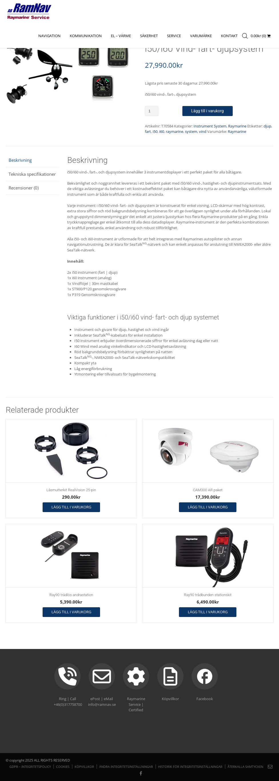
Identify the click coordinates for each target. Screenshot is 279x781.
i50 (155, 131)
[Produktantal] (151, 111)
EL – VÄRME (121, 35)
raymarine (174, 131)
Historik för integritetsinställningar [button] (190, 766)
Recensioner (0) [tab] (24, 188)
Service (174, 35)
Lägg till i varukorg (207, 111)
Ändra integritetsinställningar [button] (126, 766)
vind (202, 131)
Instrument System (210, 126)
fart (148, 131)
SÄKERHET (149, 35)
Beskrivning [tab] (20, 160)
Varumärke (201, 35)
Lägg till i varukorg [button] (71, 507)
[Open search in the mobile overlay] (246, 37)
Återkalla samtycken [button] (245, 766)
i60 (161, 131)
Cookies (62, 766)
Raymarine (237, 126)
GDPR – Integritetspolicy (30, 766)
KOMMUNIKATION (86, 35)
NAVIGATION (49, 35)
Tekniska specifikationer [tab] (32, 174)
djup (267, 126)
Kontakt (229, 35)
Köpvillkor (84, 766)
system (191, 131)
